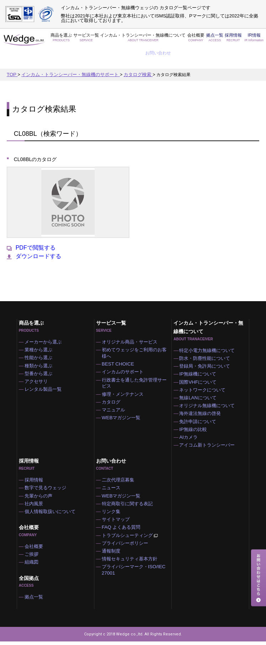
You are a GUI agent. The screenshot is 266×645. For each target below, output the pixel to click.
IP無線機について (199, 359)
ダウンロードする (34, 238)
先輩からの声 (40, 492)
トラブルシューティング (131, 537)
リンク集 (113, 510)
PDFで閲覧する (31, 230)
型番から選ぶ (40, 359)
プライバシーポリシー (126, 546)
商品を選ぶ (61, 40)
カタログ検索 (128, 56)
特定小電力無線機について (208, 332)
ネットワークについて (203, 376)
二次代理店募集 (120, 475)
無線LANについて (199, 385)
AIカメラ (190, 430)
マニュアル (115, 398)
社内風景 (36, 501)
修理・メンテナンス (124, 381)
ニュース (113, 483)
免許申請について (199, 412)
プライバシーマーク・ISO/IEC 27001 (134, 576)
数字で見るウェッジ (47, 483)
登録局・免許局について (205, 350)
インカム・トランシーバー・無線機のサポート (65, 56)
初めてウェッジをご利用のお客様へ (137, 336)
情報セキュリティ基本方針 (130, 563)
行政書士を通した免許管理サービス (137, 369)
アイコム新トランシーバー (208, 439)
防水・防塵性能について (205, 341)
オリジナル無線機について (208, 394)
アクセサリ (38, 368)
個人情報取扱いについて (51, 510)
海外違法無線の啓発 (201, 403)
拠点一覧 (193, 40)
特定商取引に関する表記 (128, 501)
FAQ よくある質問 (122, 528)
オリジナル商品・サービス (130, 323)
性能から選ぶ (40, 341)
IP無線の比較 (195, 421)
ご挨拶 (34, 555)
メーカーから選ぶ (45, 323)
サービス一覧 (82, 40)
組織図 (34, 564)
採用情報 (210, 40)
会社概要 (176, 40)
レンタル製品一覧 (45, 377)
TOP (12, 56)
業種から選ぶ (40, 332)
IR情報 (230, 40)
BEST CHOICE (119, 348)
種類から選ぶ (40, 350)
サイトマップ (118, 519)
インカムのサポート (124, 357)
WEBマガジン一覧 (122, 407)
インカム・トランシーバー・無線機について (130, 40)
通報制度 (113, 555)
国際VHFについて (199, 368)
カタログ (113, 390)
